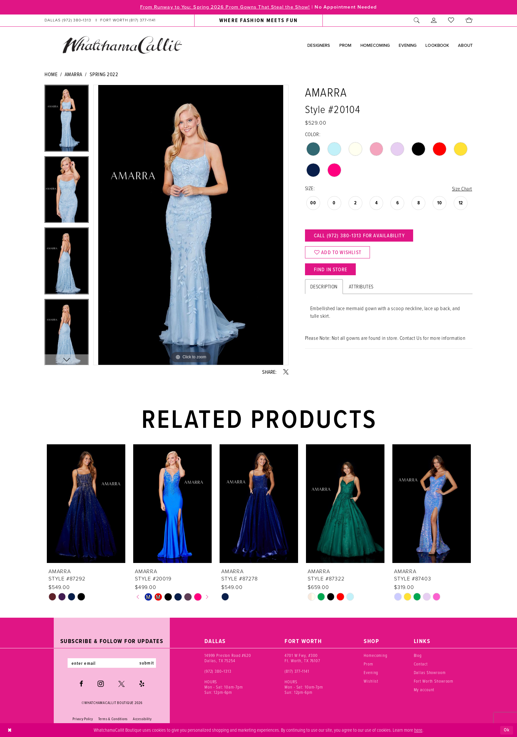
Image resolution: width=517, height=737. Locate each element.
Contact (421, 664)
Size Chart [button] (462, 188)
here (418, 729)
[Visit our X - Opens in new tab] (121, 684)
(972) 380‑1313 (217, 671)
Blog (418, 655)
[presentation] (86, 503)
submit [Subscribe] (147, 663)
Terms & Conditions (113, 719)
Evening (371, 672)
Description (324, 288)
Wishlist (371, 681)
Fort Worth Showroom (434, 681)
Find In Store (331, 270)
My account (424, 690)
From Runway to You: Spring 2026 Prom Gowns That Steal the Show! (224, 7)
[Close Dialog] (9, 730)
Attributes (361, 288)
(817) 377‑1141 (297, 671)
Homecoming (375, 655)
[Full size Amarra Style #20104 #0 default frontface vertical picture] (191, 225)
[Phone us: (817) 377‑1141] (128, 20)
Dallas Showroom (430, 672)
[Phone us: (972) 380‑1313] (68, 20)
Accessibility (142, 719)
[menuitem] (100, 20)
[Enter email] (112, 663)
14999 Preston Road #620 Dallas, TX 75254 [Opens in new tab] (227, 657)
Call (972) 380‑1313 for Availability (360, 236)
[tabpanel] (67, 120)
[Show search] (416, 20)
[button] (433, 20)
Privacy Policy (83, 719)
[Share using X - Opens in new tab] (286, 371)
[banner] (122, 45)
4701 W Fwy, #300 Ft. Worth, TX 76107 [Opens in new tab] (302, 657)
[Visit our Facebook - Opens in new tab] (81, 684)
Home (51, 74)
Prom (368, 664)
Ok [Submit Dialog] (507, 730)
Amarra (73, 74)
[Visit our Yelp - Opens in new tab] (141, 684)
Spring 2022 (104, 74)
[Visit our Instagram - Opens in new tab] (101, 684)
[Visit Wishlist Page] (451, 20)
